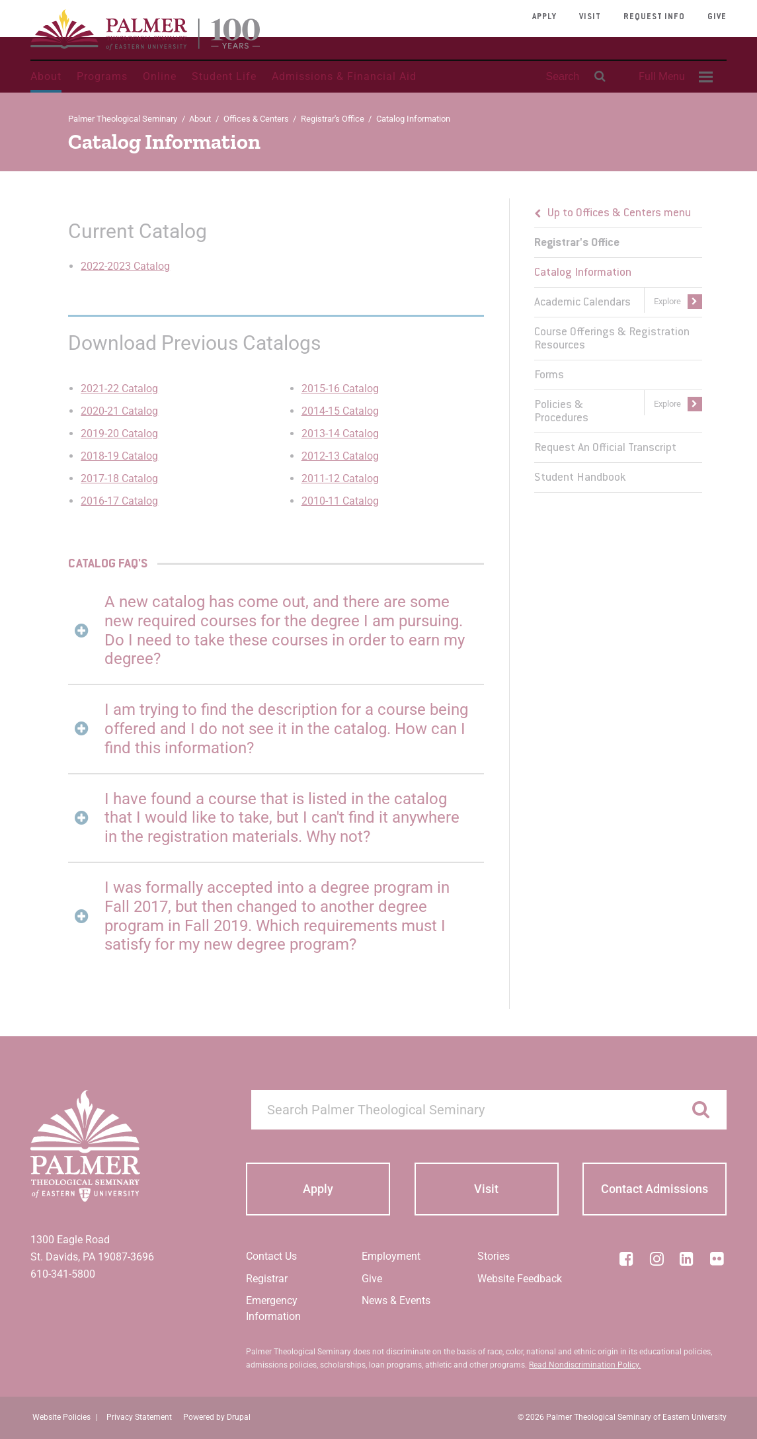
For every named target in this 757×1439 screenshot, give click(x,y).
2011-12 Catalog (340, 478)
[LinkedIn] (687, 1258)
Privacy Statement (139, 1417)
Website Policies (61, 1417)
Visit (590, 17)
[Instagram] (656, 1258)
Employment (391, 1256)
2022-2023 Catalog (125, 266)
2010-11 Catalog (340, 501)
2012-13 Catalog (340, 456)
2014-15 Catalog (340, 411)
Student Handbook (579, 478)
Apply (544, 17)
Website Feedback (519, 1278)
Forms (549, 376)
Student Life (224, 76)
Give (717, 17)
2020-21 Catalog (119, 411)
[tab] (276, 630)
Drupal (239, 1417)
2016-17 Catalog (119, 501)
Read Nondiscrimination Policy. (585, 1365)
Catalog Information (582, 273)
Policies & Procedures (561, 412)
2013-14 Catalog (340, 433)
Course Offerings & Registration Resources (612, 339)
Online (160, 76)
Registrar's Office (332, 119)
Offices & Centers (256, 119)
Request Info (654, 17)
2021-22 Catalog (119, 388)
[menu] (618, 345)
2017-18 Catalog (119, 478)
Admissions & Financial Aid (344, 76)
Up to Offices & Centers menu (619, 214)
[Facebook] (627, 1258)
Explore (667, 301)
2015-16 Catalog (340, 388)
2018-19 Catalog (119, 456)
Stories (493, 1256)
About (45, 76)
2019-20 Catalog (119, 433)
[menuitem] (674, 77)
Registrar (267, 1278)
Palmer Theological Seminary (122, 119)
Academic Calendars (582, 303)
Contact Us (271, 1256)
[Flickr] (717, 1258)
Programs (102, 76)
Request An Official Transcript (605, 448)
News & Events (396, 1300)
